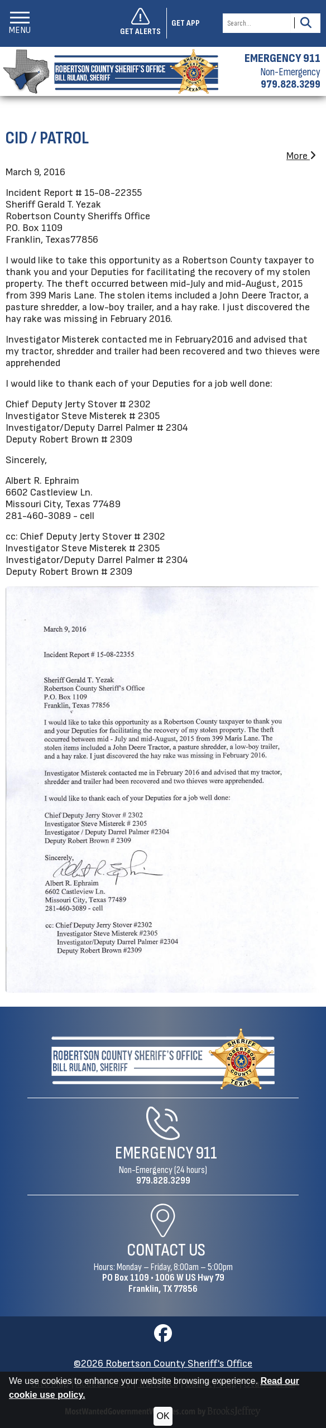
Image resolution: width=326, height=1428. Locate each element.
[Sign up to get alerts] (143, 23)
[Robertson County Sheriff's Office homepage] (109, 71)
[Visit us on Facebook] (163, 1337)
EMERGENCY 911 (282, 58)
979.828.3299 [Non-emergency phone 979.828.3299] (290, 84)
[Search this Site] (257, 23)
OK (162, 1416)
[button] (20, 23)
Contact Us (166, 1250)
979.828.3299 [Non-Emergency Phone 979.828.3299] (163, 1180)
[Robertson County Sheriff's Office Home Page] (163, 1059)
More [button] (301, 156)
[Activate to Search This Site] (305, 23)
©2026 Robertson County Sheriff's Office (163, 1363)
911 (206, 1153)
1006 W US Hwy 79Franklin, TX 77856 (176, 1283)
